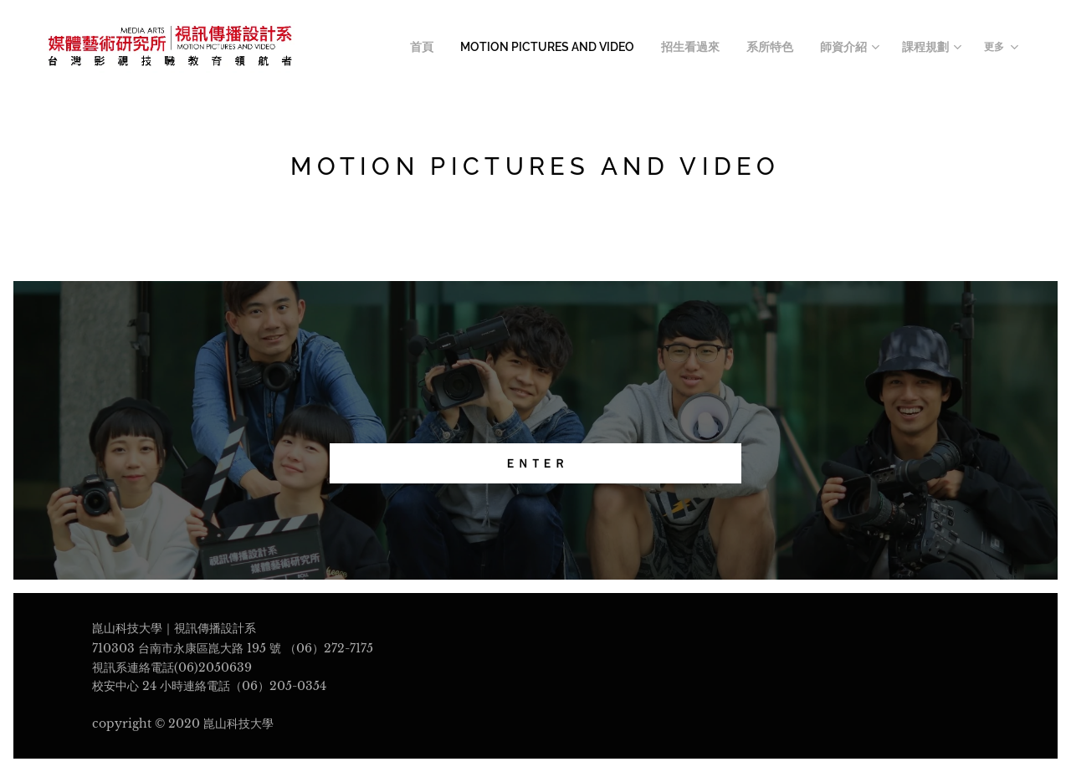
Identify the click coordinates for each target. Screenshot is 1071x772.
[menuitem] (458, 48)
